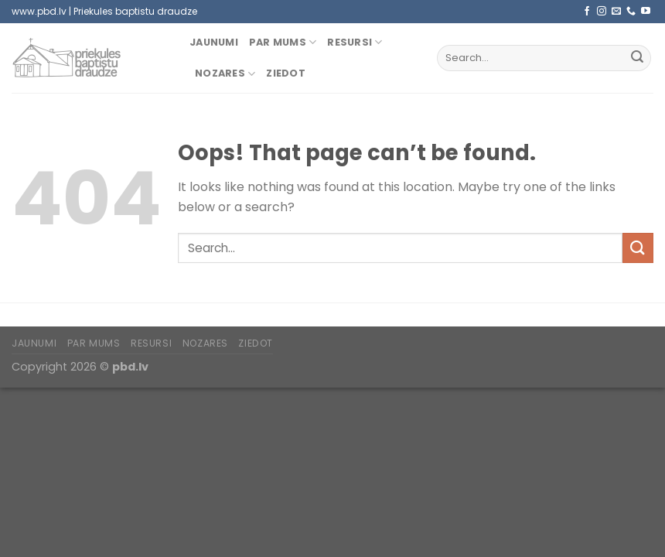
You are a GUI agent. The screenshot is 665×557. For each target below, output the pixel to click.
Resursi (354, 42)
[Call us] (631, 11)
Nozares (225, 74)
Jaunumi (213, 42)
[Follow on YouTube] (645, 11)
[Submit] (637, 58)
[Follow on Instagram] (601, 11)
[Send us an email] (616, 11)
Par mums (283, 42)
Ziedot (285, 73)
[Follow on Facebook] (587, 11)
